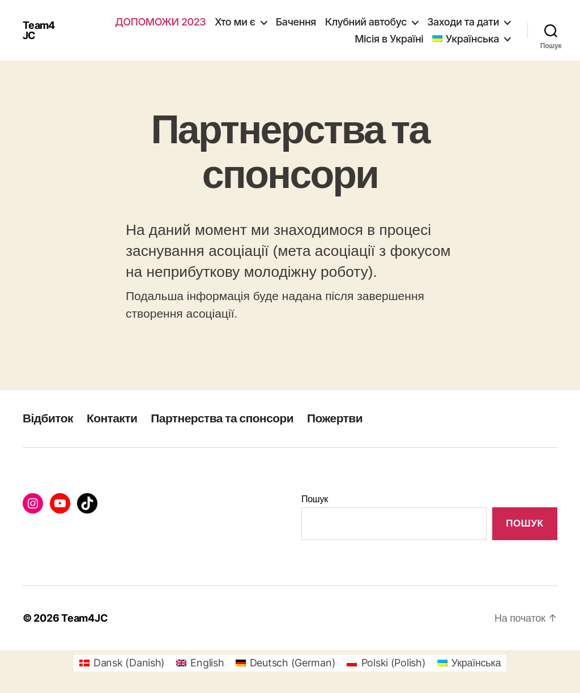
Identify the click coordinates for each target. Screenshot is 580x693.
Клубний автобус (366, 22)
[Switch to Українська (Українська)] (469, 662)
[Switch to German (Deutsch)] (286, 662)
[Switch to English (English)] (199, 662)
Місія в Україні (389, 39)
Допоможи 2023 (160, 22)
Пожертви (334, 418)
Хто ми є (235, 22)
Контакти (112, 418)
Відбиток (48, 418)
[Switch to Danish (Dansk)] (122, 662)
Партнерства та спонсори (222, 418)
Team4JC (38, 30)
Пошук (314, 498)
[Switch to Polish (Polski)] (386, 662)
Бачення (296, 22)
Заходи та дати (463, 22)
